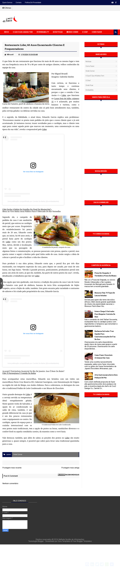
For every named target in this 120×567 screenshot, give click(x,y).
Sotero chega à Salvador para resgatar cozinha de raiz (104, 314)
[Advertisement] (76, 20)
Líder (63, 95)
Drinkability (43, 32)
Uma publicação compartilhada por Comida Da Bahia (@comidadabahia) (33, 201)
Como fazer (90, 66)
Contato (19, 2)
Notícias (58, 32)
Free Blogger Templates (82, 541)
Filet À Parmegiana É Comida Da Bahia (19, 373)
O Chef (85, 32)
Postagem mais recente (12, 468)
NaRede (62, 539)
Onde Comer (72, 32)
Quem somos (7, 2)
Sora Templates (64, 541)
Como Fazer (97, 32)
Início (6, 32)
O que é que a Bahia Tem (23, 32)
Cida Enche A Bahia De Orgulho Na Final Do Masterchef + (27, 209)
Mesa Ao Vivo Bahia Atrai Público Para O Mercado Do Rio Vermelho (31, 211)
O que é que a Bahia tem (95, 76)
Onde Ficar (89, 85)
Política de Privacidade (33, 2)
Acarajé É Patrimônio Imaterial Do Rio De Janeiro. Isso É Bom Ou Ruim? (33, 371)
